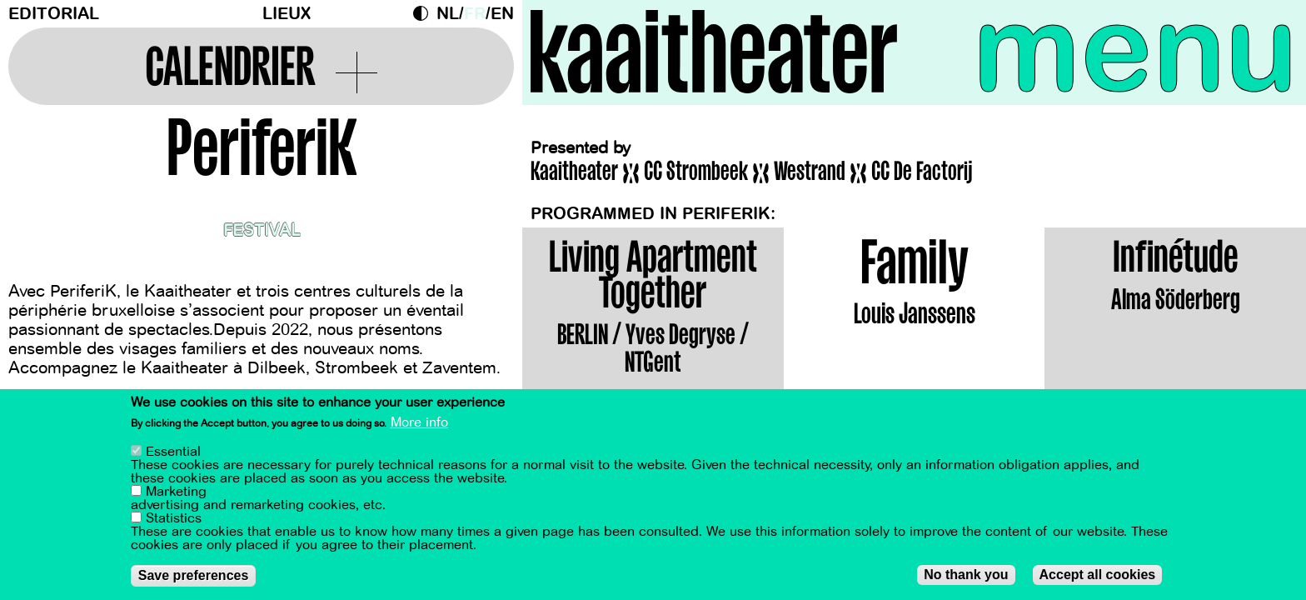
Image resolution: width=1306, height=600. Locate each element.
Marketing (176, 492)
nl (447, 13)
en (502, 13)
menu (1135, 50)
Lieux (286, 13)
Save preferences (193, 576)
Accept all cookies (1097, 575)
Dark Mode (424, 13)
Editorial (53, 13)
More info (419, 424)
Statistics (174, 519)
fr (475, 13)
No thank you (966, 575)
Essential (173, 452)
